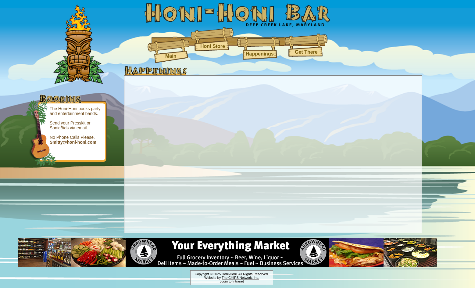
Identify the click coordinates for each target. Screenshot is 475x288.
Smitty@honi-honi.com (73, 142)
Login (224, 281)
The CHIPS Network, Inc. (240, 277)
